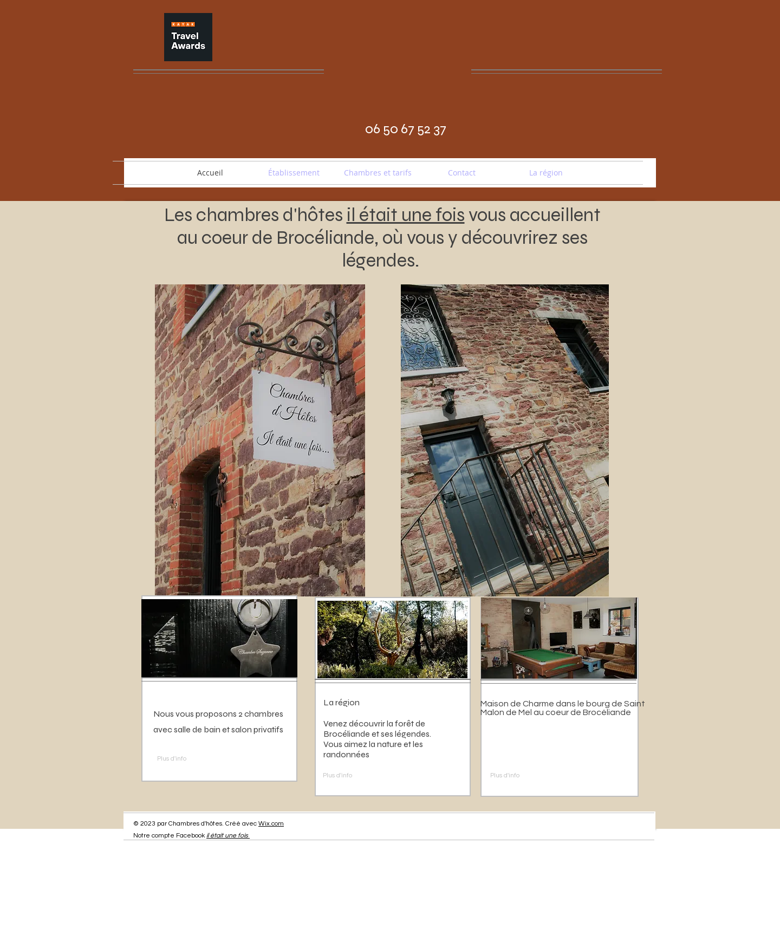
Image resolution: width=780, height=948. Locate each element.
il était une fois (227, 835)
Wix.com (271, 823)
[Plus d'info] (182, 759)
